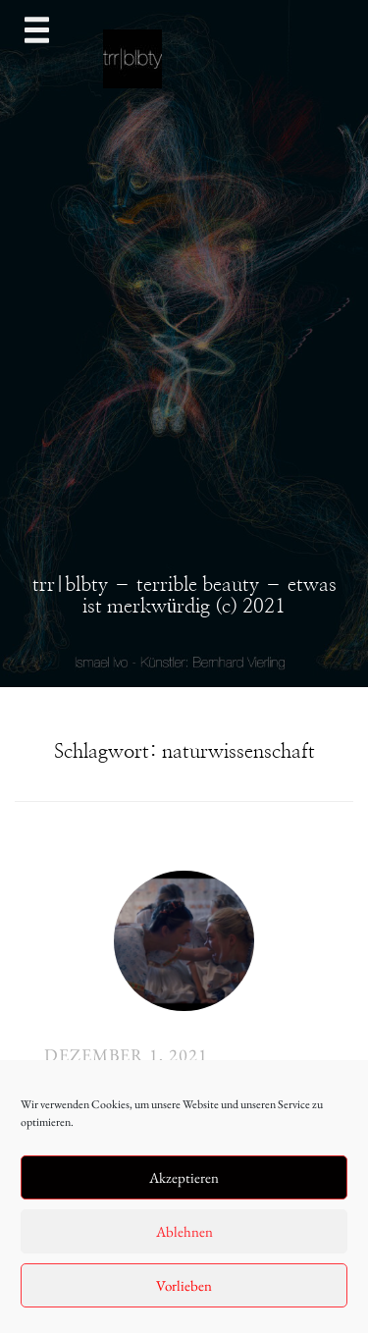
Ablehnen (184, 1231)
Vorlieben (184, 1285)
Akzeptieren (184, 1177)
